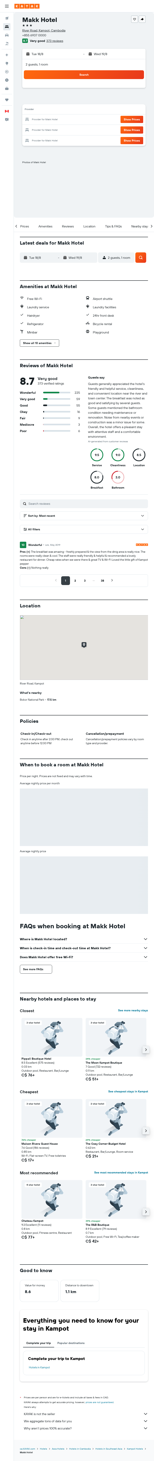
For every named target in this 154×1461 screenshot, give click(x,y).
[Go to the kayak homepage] (27, 6)
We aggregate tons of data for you (86, 1421)
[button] (6, 6)
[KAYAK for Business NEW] (7, 88)
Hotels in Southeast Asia (108, 1448)
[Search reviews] (87, 503)
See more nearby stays (133, 1010)
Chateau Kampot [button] (32, 1221)
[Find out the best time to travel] (7, 80)
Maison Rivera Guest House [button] (39, 1144)
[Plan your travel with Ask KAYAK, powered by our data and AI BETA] (7, 55)
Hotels (43, 1448)
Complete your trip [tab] (38, 1343)
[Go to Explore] (7, 63)
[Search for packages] (7, 44)
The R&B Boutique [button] (97, 1225)
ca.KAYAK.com (27, 1448)
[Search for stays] (7, 27)
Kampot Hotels (135, 1448)
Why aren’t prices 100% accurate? (86, 1428)
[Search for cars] (7, 35)
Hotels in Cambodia (80, 1448)
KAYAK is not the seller (86, 1413)
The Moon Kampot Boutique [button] (104, 1062)
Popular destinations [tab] (71, 1343)
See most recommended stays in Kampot (121, 1172)
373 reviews (54, 41)
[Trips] (7, 100)
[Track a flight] (7, 72)
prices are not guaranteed (99, 1402)
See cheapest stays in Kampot (128, 1091)
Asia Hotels (58, 1448)
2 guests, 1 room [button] (37, 64)
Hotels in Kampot (39, 1367)
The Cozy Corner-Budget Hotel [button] (106, 1144)
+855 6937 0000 (34, 35)
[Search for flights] (7, 18)
